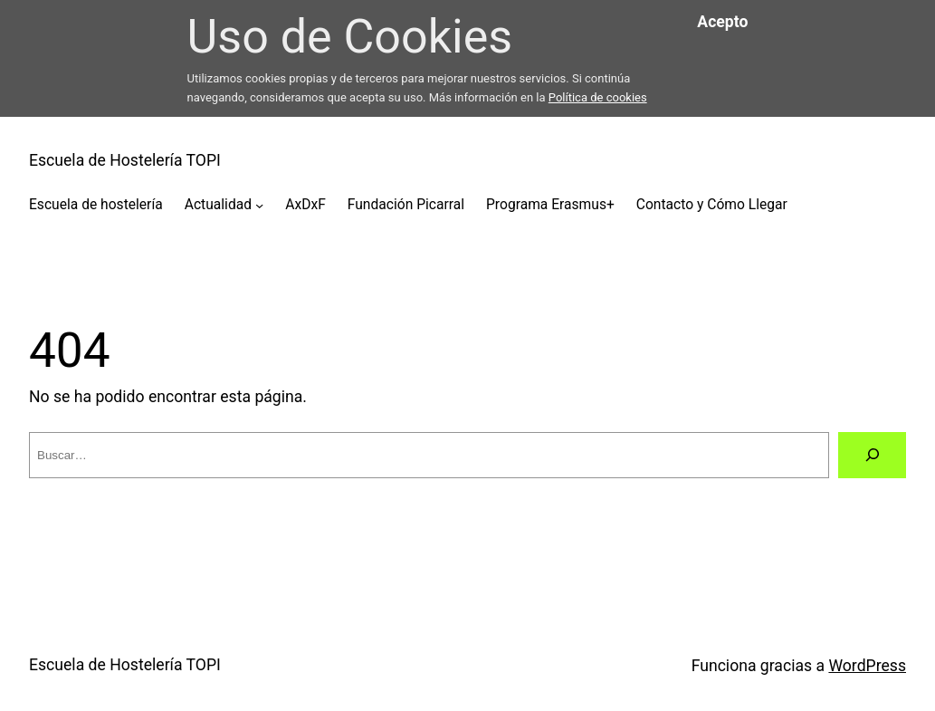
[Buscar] (872, 455)
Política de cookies (598, 97)
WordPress (867, 666)
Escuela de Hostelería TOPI (125, 160)
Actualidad (218, 205)
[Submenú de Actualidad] (259, 205)
